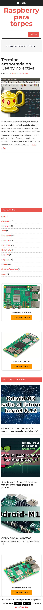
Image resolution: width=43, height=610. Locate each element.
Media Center (6, 250)
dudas (3, 231)
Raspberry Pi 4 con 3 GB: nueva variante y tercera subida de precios (19, 485)
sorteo (4, 274)
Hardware (5, 240)
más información (21, 607)
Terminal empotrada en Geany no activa (18, 64)
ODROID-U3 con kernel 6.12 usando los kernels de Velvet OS (19, 430)
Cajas (3, 216)
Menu (23, 3)
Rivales (4, 264)
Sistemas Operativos (9, 269)
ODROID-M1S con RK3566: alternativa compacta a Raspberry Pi (20, 541)
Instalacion (5, 245)
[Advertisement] (21, 181)
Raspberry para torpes (21, 17)
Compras (4, 226)
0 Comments (23, 73)
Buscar (33, 34)
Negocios (5, 255)
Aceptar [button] (18, 604)
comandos (5, 221)
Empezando (6, 235)
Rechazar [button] (27, 604)
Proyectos (5, 259)
